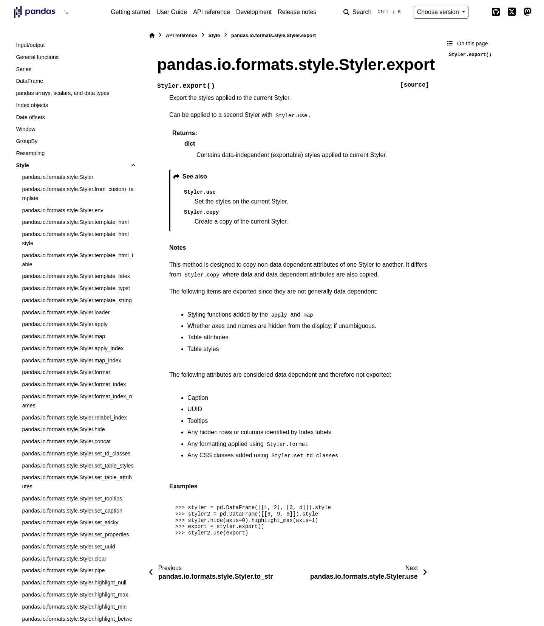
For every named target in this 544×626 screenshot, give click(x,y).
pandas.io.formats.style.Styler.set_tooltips (72, 499)
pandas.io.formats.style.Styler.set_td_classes (76, 453)
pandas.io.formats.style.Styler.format (66, 372)
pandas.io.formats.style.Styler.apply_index (73, 348)
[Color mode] (479, 12)
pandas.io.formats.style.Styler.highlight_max (75, 595)
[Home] (152, 35)
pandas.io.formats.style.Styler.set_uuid (68, 547)
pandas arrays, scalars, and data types (62, 93)
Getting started (130, 12)
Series (23, 69)
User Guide (171, 12)
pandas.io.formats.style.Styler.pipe (63, 570)
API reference (211, 12)
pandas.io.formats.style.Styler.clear (64, 559)
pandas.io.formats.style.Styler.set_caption (72, 511)
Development (254, 12)
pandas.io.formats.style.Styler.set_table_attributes (76, 481)
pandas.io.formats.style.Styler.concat (66, 441)
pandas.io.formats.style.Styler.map (63, 336)
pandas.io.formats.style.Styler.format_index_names (77, 401)
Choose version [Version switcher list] (439, 12)
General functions (37, 57)
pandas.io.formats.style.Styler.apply (64, 324)
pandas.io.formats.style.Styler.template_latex (76, 276)
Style (22, 165)
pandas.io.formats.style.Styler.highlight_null (74, 582)
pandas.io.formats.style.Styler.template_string (76, 300)
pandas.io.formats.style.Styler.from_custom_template (77, 193)
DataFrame (29, 81)
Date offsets (30, 117)
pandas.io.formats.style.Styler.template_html (75, 222)
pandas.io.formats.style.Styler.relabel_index (74, 418)
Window (25, 129)
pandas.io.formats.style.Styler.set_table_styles (77, 466)
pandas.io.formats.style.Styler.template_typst (76, 288)
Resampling (30, 153)
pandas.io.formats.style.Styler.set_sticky (70, 522)
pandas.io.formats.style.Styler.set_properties (75, 534)
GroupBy (26, 141)
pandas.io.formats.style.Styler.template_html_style (76, 238)
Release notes (297, 12)
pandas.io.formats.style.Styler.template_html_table (77, 259)
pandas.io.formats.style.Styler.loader (66, 312)
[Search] (373, 12)
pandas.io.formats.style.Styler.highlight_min (74, 607)
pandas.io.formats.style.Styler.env (62, 210)
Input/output (30, 45)
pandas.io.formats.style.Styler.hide (63, 429)
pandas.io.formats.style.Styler (57, 177)
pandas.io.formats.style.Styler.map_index (71, 360)
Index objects (32, 105)
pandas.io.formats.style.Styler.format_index (74, 384)
